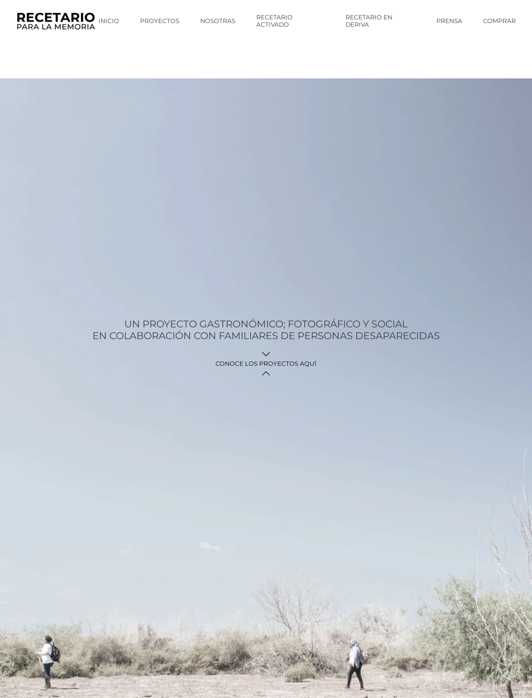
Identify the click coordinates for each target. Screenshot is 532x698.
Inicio (108, 21)
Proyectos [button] (159, 21)
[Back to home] (57, 21)
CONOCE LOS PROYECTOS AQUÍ (266, 363)
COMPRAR (499, 21)
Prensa (449, 21)
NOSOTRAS (217, 21)
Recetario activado (274, 20)
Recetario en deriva (369, 20)
